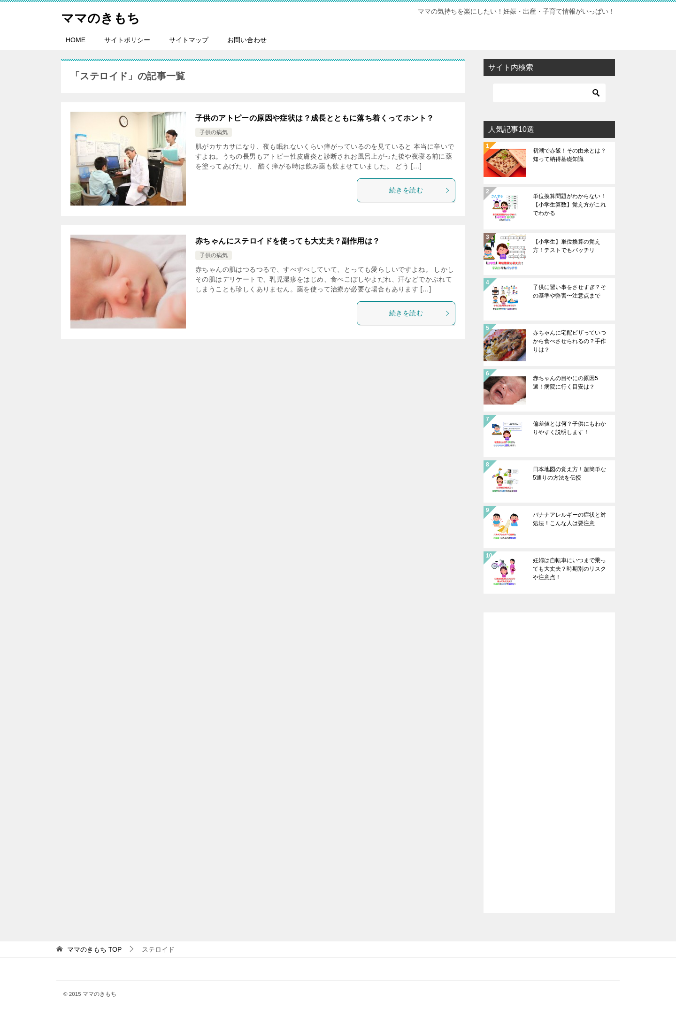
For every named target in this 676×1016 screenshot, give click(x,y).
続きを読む (419, 190)
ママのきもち (104, 16)
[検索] (549, 93)
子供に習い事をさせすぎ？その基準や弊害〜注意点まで (569, 291)
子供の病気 (214, 132)
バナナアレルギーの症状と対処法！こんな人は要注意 (569, 519)
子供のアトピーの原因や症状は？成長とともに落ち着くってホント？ (314, 118)
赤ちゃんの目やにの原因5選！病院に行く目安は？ (565, 382)
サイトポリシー (127, 40)
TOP (94, 949)
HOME (75, 40)
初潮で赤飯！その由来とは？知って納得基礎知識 (569, 154)
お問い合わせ (247, 40)
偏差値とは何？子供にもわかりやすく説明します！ (569, 427)
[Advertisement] (549, 762)
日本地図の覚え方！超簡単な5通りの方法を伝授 (569, 473)
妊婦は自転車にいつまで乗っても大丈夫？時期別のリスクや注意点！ (569, 569)
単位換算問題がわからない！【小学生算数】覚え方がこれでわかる (569, 204)
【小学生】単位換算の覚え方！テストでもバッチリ (566, 245)
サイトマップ (188, 40)
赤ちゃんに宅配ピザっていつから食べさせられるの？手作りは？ (569, 341)
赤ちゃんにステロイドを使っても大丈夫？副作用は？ (287, 241)
